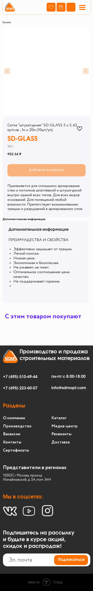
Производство (17, 426)
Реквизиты (61, 434)
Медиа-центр (64, 426)
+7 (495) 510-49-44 (20, 377)
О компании (14, 418)
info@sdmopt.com (68, 388)
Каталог (6, 22)
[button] (82, 7)
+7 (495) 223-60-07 (20, 388)
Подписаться (71, 560)
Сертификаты (16, 450)
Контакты (12, 442)
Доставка (60, 442)
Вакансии (11, 434)
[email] (47, 560)
